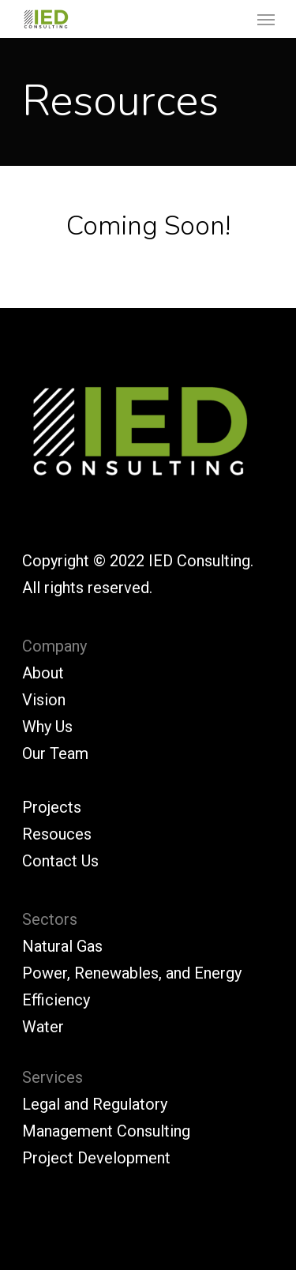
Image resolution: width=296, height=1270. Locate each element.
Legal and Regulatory (94, 1104)
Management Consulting (106, 1131)
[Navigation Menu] (266, 19)
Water (43, 1026)
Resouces (57, 834)
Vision (44, 699)
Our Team (55, 753)
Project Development (96, 1157)
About (43, 672)
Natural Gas (62, 946)
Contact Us (60, 860)
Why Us (47, 726)
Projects (51, 807)
